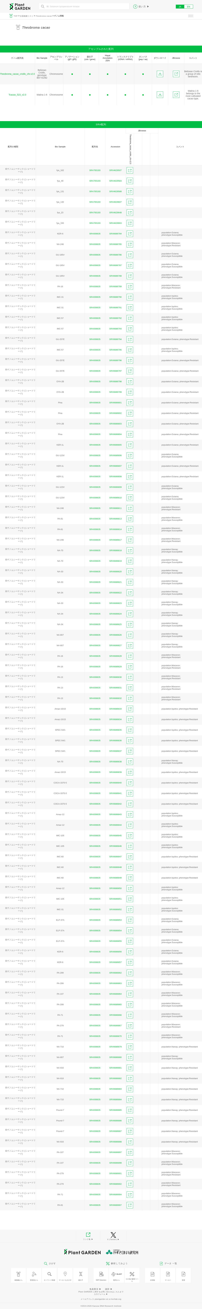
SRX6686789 (115, 286)
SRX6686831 (115, 687)
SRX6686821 (115, 582)
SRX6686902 (115, 1184)
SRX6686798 (115, 381)
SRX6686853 (115, 920)
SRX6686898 (115, 1163)
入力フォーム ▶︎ (101, 1294)
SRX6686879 (115, 1047)
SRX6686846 (115, 846)
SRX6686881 (115, 1068)
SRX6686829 (115, 666)
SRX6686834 (115, 719)
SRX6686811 (115, 508)
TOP (16, 16)
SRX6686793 (115, 328)
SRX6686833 (115, 709)
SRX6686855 (115, 941)
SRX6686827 (115, 645)
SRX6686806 (115, 455)
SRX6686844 (115, 825)
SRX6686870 (115, 1036)
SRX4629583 (115, 181)
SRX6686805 (115, 445)
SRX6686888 (115, 1142)
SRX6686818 (115, 550)
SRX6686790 (115, 297)
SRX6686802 (115, 413)
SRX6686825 (115, 624)
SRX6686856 (115, 951)
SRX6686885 (115, 1110)
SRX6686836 (115, 740)
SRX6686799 (115, 392)
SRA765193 (94, 170)
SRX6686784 (115, 233)
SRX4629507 (115, 170)
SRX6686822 (115, 592)
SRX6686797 (115, 371)
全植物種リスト (26, 16)
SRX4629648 (115, 212)
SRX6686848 (115, 867)
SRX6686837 (115, 751)
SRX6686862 (115, 973)
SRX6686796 (115, 360)
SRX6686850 (115, 888)
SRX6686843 (115, 814)
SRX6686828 (115, 656)
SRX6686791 (115, 307)
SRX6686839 (115, 772)
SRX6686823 (115, 603)
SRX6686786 (115, 255)
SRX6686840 (115, 783)
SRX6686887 (115, 1131)
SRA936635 (94, 233)
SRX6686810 (115, 497)
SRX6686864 (115, 994)
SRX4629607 (115, 202)
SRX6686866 (115, 1015)
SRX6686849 (115, 878)
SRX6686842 (115, 804)
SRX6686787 (115, 265)
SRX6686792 (115, 318)
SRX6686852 (115, 909)
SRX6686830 (115, 677)
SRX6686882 (115, 1078)
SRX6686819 (115, 561)
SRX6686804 (115, 434)
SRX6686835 (115, 730)
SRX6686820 (115, 571)
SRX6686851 (115, 899)
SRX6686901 (115, 1173)
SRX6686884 (115, 1099)
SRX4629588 (115, 191)
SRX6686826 (115, 635)
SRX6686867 (115, 1025)
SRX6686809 (115, 487)
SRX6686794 (115, 339)
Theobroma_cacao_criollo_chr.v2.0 (17, 74)
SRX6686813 (115, 519)
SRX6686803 (115, 424)
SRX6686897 (115, 1152)
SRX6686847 (115, 856)
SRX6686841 (115, 793)
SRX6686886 (115, 1120)
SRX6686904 (115, 1194)
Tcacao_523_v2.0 (17, 94)
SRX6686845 (115, 835)
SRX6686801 (115, 402)
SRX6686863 (115, 983)
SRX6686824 (115, 614)
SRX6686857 (115, 962)
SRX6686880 (115, 1057)
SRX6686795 (115, 350)
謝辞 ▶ (108, 1289)
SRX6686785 (115, 244)
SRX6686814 (115, 529)
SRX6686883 (115, 1089)
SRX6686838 (115, 761)
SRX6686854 (115, 930)
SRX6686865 (115, 1004)
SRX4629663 (115, 223)
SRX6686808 (115, 476)
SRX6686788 (115, 276)
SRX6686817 (115, 540)
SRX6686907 (115, 1205)
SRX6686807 (115, 466)
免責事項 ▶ (95, 1289)
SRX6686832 (115, 698)
